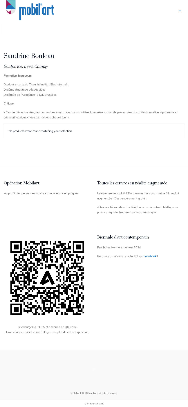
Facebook (150, 256)
